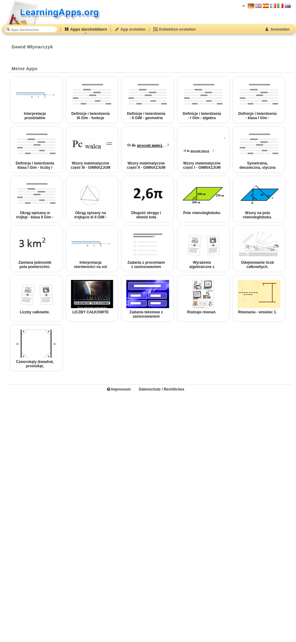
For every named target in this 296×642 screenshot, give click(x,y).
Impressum (119, 389)
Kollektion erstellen (174, 29)
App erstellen (130, 29)
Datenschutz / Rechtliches (161, 389)
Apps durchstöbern (85, 29)
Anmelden (277, 29)
